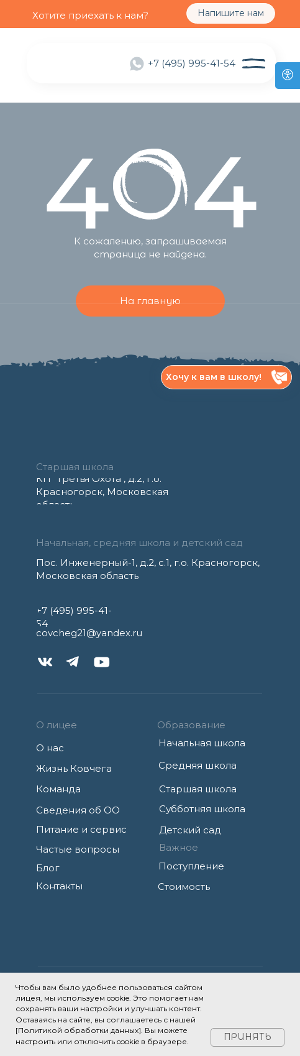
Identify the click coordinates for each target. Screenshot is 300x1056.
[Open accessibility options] (287, 75)
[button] (226, 377)
